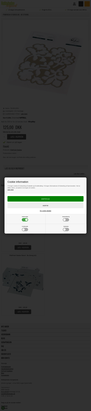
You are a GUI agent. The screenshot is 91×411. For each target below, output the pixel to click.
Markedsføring (66, 218)
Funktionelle (25, 228)
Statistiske (66, 228)
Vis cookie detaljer (45, 211)
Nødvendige (25, 218)
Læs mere (10, 189)
